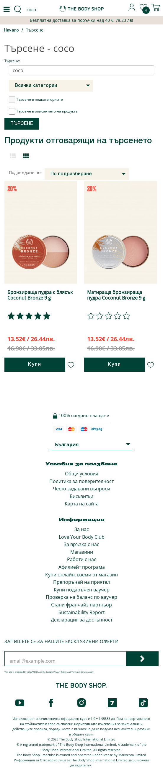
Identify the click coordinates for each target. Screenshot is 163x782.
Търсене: (12, 60)
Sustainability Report (81, 612)
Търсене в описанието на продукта (43, 111)
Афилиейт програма (81, 567)
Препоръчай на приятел (81, 582)
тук (89, 765)
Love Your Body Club (82, 537)
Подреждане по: (25, 172)
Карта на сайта (82, 503)
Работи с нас (81, 559)
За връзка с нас (81, 544)
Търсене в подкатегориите (36, 99)
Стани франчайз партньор (81, 604)
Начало (11, 30)
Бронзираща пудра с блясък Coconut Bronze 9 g (40, 295)
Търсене (34, 30)
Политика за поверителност (81, 481)
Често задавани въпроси (81, 488)
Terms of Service (79, 672)
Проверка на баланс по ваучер (81, 597)
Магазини (81, 552)
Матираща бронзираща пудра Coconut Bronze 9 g (116, 295)
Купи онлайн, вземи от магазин (81, 574)
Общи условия (81, 473)
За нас (81, 529)
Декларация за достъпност (82, 619)
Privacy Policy (60, 672)
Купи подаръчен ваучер (82, 589)
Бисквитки (81, 496)
